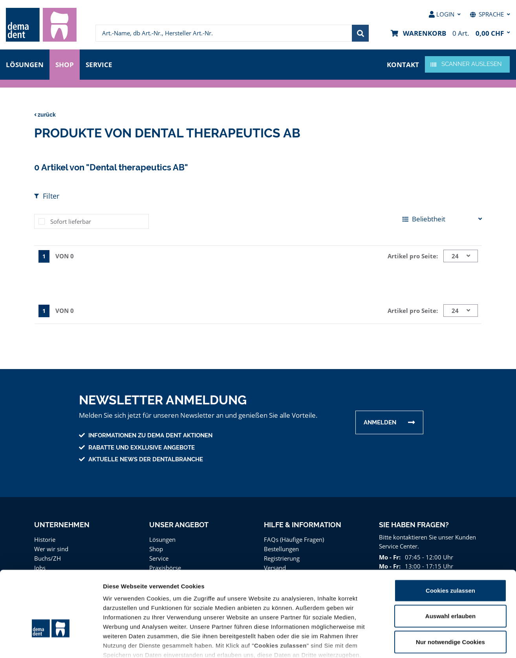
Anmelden (380, 422)
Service (100, 64)
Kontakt (404, 64)
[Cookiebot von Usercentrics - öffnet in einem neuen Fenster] (50, 643)
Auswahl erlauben (450, 563)
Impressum (360, 612)
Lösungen (25, 64)
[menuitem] (41, 25)
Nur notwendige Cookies (450, 589)
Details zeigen (417, 642)
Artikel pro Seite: (413, 255)
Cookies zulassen (450, 538)
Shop (64, 64)
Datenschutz (319, 612)
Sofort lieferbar (69, 221)
